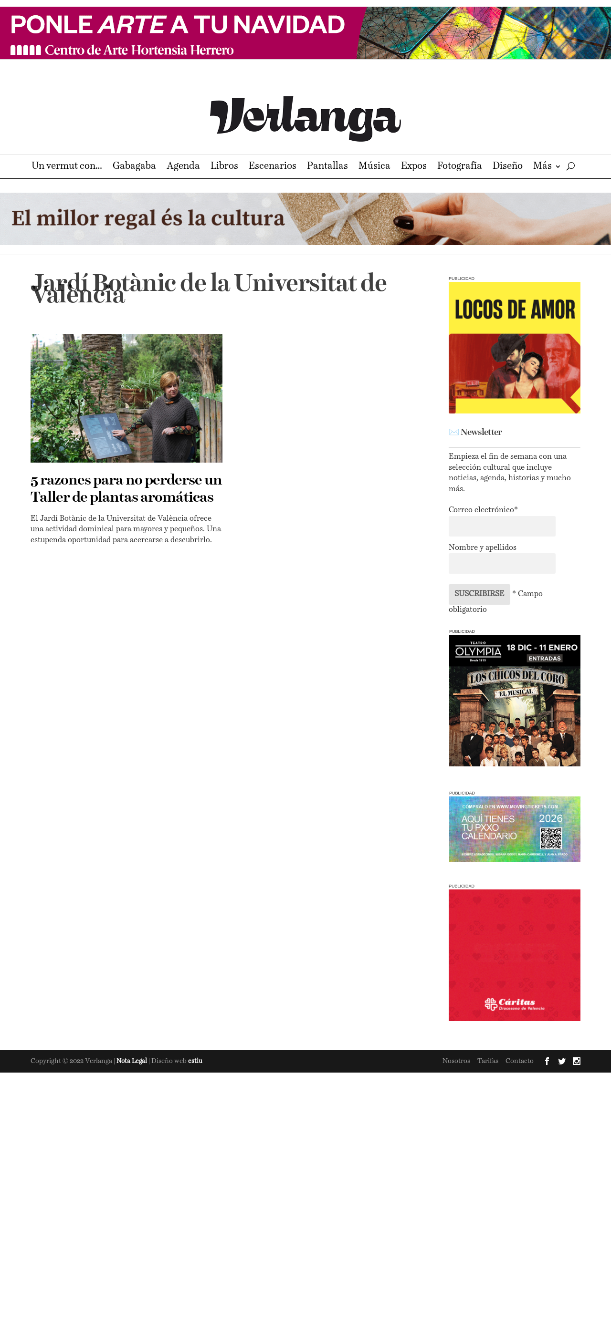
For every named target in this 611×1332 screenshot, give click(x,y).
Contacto (520, 1061)
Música (374, 167)
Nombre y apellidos (482, 548)
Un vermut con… (67, 167)
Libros (224, 167)
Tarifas (487, 1061)
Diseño (508, 167)
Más (542, 167)
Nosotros (456, 1061)
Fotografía (459, 167)
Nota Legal (132, 1061)
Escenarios (272, 167)
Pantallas (327, 167)
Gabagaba (134, 167)
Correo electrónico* (483, 510)
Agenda (183, 167)
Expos (414, 167)
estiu (195, 1061)
